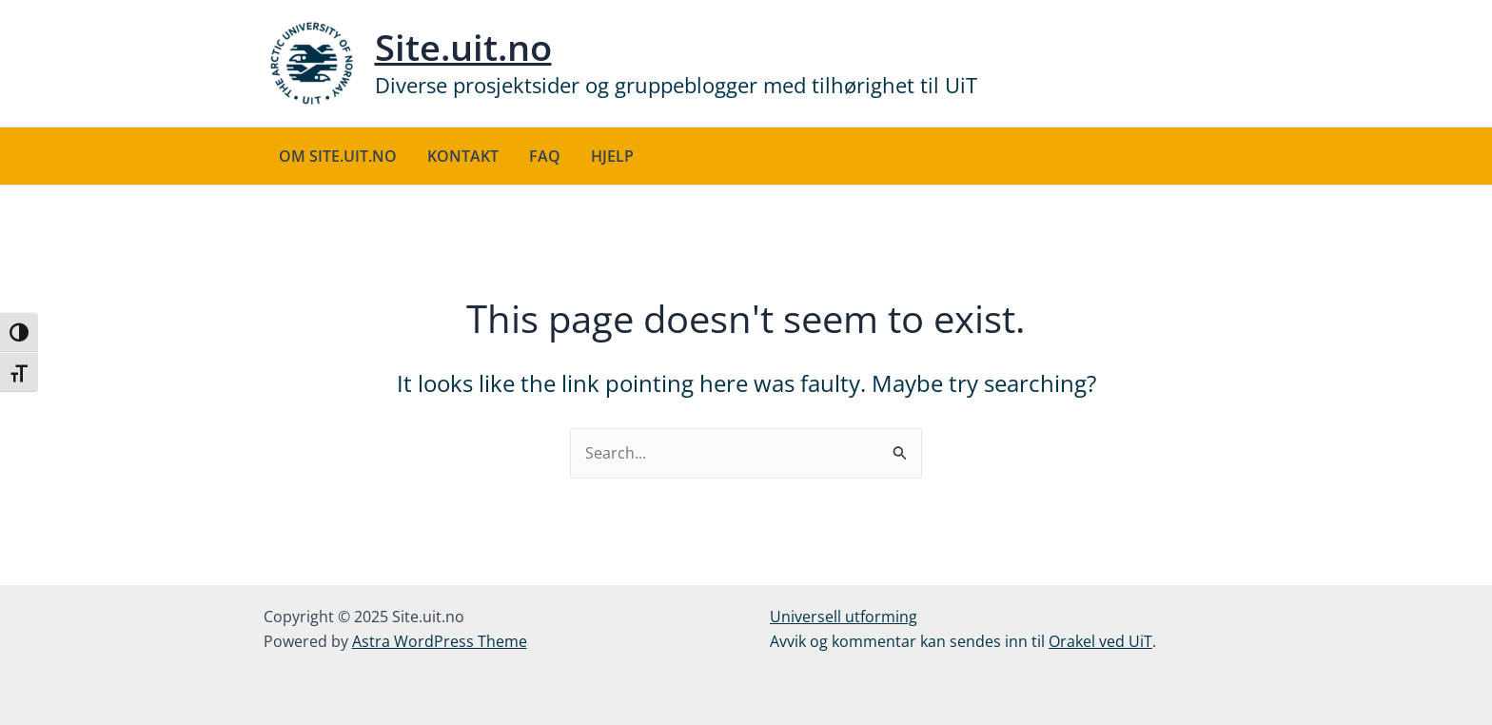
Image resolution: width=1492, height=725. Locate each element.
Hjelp (612, 156)
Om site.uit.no (338, 156)
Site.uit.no (463, 46)
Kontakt (463, 156)
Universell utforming (843, 616)
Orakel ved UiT (1100, 641)
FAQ (544, 156)
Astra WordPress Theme (439, 641)
